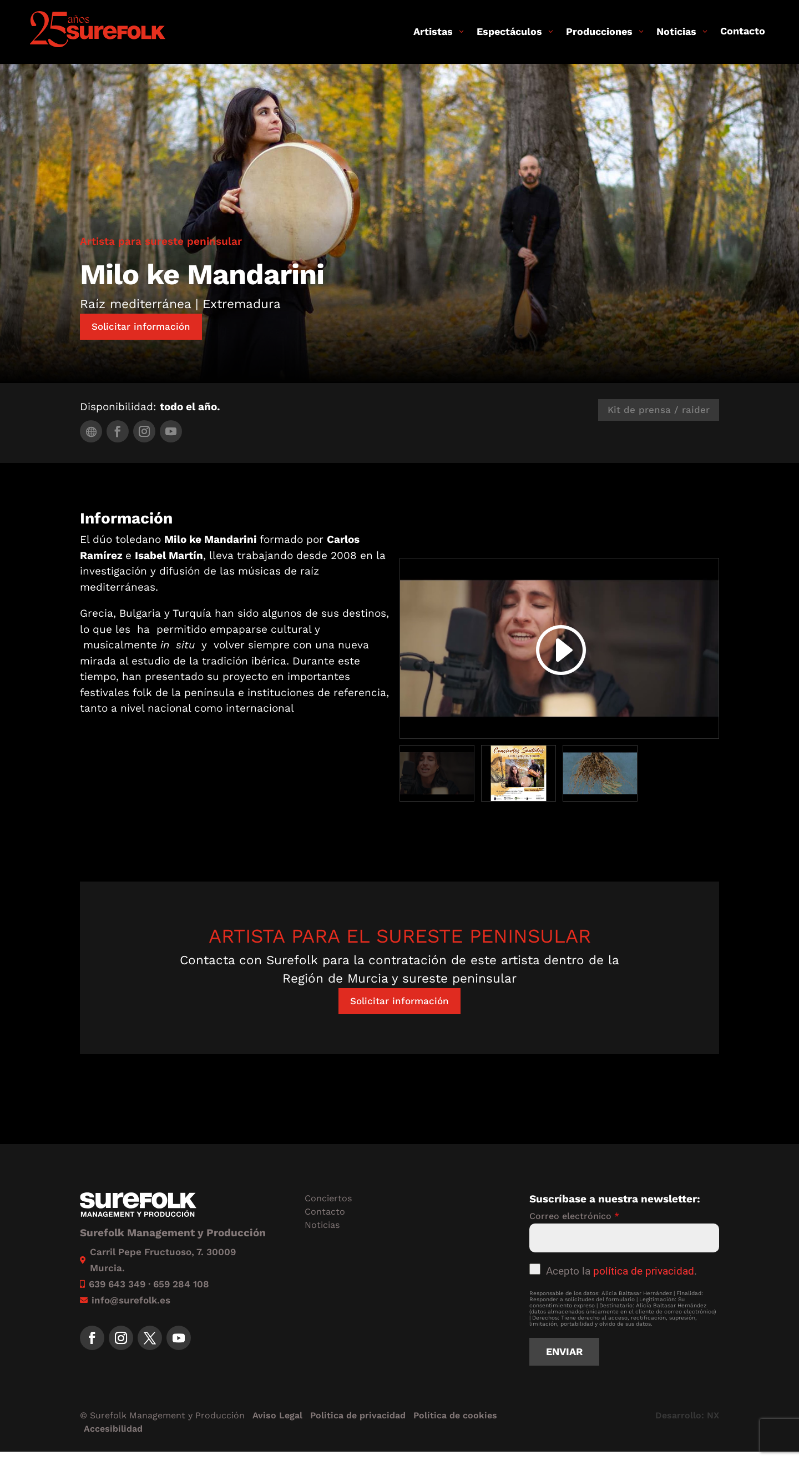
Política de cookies (455, 1415)
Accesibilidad (113, 1428)
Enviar (564, 1351)
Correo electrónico (574, 1216)
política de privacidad (643, 1271)
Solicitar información (141, 326)
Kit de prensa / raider (659, 409)
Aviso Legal (277, 1415)
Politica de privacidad (358, 1415)
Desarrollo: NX (687, 1415)
